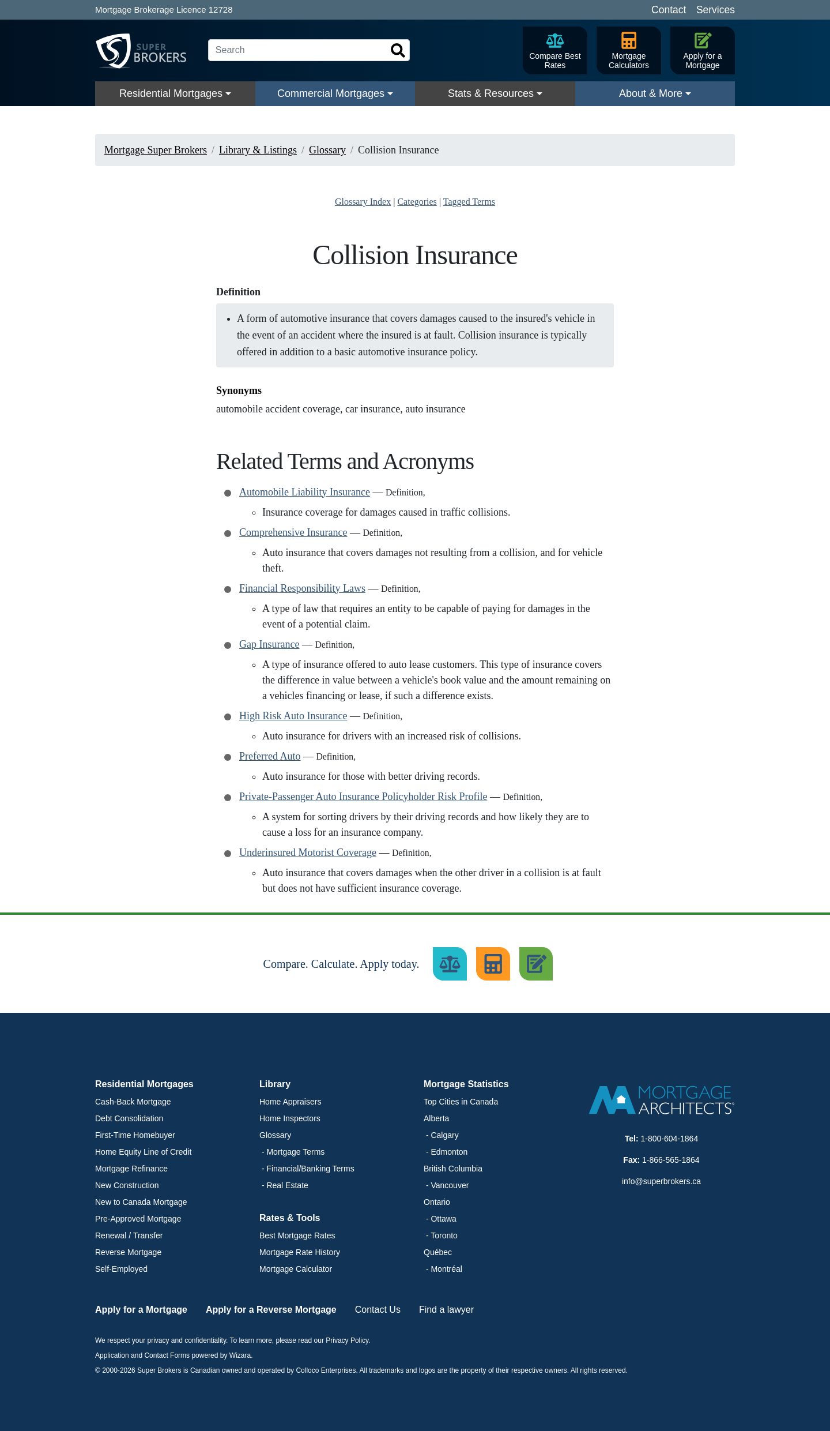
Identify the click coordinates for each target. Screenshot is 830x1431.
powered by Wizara (221, 1355)
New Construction (127, 1185)
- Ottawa (440, 1218)
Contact (668, 10)
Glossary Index (363, 201)
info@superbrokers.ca (661, 1181)
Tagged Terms (469, 201)
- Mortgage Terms (292, 1151)
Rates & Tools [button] (289, 1218)
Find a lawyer (446, 1309)
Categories (416, 201)
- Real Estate (283, 1185)
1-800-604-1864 (670, 1138)
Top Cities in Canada (461, 1101)
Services (715, 10)
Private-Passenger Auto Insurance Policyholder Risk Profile (363, 796)
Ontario (437, 1202)
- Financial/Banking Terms (306, 1168)
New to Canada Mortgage (141, 1202)
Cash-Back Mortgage (133, 1101)
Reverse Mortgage (128, 1252)
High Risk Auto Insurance (293, 716)
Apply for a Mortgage (141, 1309)
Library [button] (274, 1084)
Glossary (275, 1135)
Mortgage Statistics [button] (466, 1084)
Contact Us (378, 1309)
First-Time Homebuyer (135, 1135)
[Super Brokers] (147, 50)
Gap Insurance (269, 644)
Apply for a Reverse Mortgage (271, 1309)
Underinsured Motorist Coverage (307, 852)
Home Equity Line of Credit (143, 1151)
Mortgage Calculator (295, 1269)
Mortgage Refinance (131, 1168)
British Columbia (453, 1168)
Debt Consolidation (129, 1118)
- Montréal (443, 1269)
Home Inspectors (289, 1118)
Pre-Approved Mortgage (138, 1218)
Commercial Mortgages (330, 93)
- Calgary (441, 1135)
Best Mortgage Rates (297, 1235)
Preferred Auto (269, 756)
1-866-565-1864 (671, 1160)
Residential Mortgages (170, 93)
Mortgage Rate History (299, 1252)
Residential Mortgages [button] (144, 1084)
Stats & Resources (491, 93)
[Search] (309, 50)
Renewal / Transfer (129, 1235)
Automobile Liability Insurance (304, 492)
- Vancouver (446, 1185)
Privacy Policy (347, 1340)
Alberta (436, 1118)
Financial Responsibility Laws (302, 588)
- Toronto (441, 1235)
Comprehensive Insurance (293, 532)
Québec (438, 1252)
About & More (650, 93)
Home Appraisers (290, 1101)
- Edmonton (445, 1151)
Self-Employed (121, 1269)
